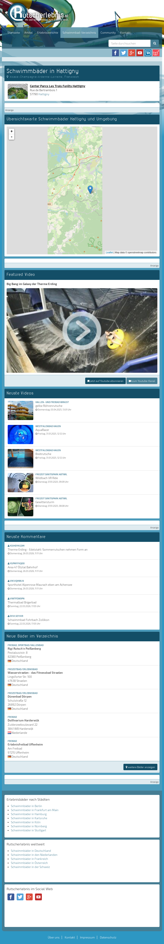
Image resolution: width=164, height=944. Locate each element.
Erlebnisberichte (47, 32)
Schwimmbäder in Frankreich (29, 859)
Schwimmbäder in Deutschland (31, 850)
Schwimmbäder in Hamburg (29, 814)
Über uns (54, 937)
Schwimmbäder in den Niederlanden (34, 854)
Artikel (28, 32)
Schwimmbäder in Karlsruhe (29, 818)
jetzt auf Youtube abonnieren (105, 380)
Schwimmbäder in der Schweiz (30, 867)
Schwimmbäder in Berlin (26, 806)
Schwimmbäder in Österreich (29, 863)
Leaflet (109, 252)
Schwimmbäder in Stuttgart (28, 830)
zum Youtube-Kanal (142, 380)
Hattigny (43, 94)
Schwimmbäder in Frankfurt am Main (35, 810)
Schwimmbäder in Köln (26, 822)
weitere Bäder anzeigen (140, 767)
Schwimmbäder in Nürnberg (29, 826)
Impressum (87, 937)
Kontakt (125, 32)
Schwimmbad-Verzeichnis (79, 32)
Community (108, 32)
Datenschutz (108, 937)
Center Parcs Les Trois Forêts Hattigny (57, 86)
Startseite (13, 32)
